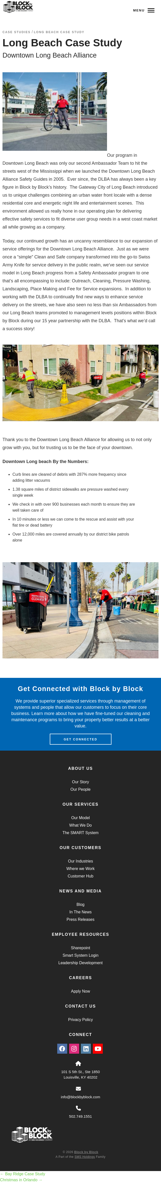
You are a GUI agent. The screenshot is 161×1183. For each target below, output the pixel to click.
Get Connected (80, 739)
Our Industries (80, 861)
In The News (80, 912)
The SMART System (80, 833)
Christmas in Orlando (21, 1180)
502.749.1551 (80, 1116)
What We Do (80, 825)
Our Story (80, 782)
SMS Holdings (85, 1157)
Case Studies (16, 32)
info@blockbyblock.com (80, 1097)
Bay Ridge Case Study (22, 1174)
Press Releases (80, 919)
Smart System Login (80, 955)
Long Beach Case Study (59, 32)
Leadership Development (80, 963)
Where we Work (80, 869)
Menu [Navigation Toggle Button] (144, 10)
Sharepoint (80, 948)
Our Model (80, 818)
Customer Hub (80, 876)
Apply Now (80, 991)
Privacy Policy (80, 1020)
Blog (80, 904)
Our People (80, 789)
